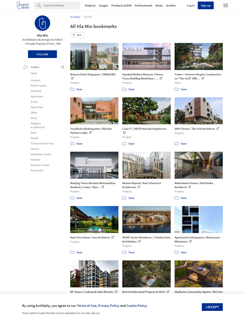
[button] (77, 35)
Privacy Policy (108, 305)
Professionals (143, 5)
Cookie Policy (137, 305)
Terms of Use (86, 305)
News (159, 5)
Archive (171, 5)
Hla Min (42, 35)
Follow (42, 54)
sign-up (95, 313)
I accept (212, 307)
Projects (90, 5)
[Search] (62, 5)
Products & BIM (121, 5)
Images (103, 5)
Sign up (206, 5)
